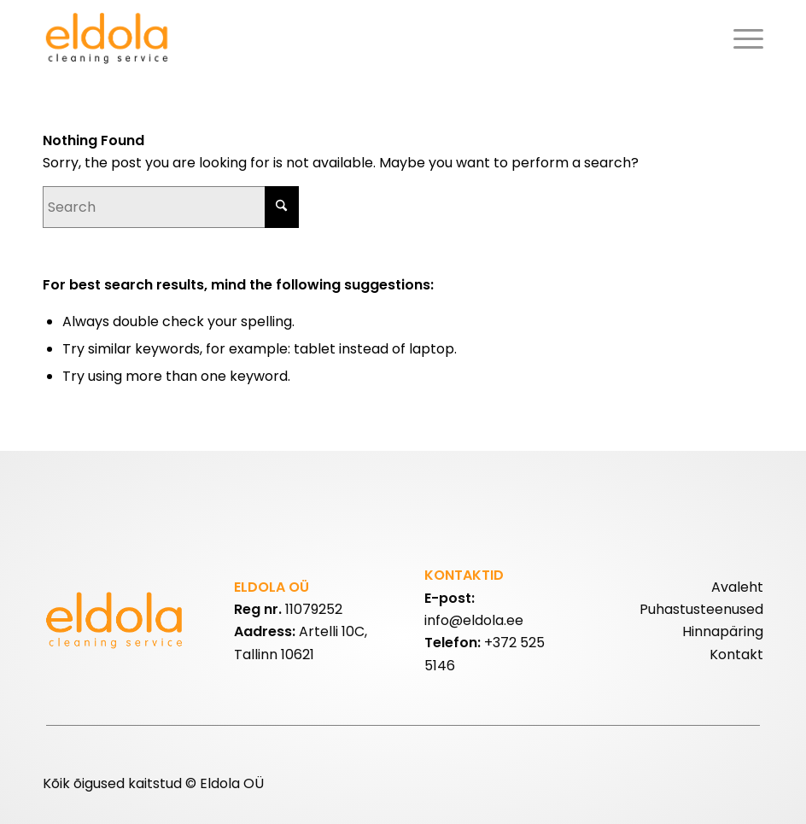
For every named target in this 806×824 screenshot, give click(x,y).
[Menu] (744, 38)
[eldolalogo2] (109, 38)
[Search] (171, 207)
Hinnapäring (722, 631)
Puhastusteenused (701, 609)
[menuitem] (744, 38)
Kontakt (736, 654)
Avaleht (737, 587)
